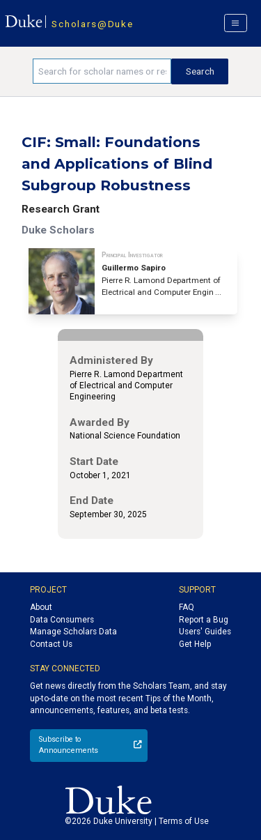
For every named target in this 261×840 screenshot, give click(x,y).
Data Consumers (62, 620)
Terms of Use (184, 821)
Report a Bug (203, 620)
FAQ (186, 607)
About (41, 607)
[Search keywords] (102, 71)
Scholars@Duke (92, 23)
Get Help (195, 644)
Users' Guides (205, 631)
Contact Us (51, 644)
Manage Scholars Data (73, 631)
